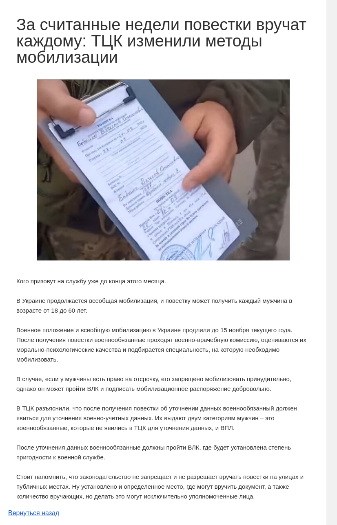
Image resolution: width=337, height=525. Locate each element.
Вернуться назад (33, 513)
